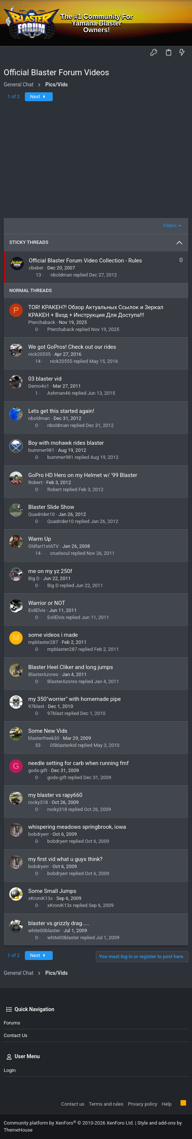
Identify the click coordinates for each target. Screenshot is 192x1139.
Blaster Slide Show (51, 507)
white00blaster (44, 930)
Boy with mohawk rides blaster (66, 443)
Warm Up (39, 539)
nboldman (61, 274)
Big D (33, 578)
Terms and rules (106, 1104)
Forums (12, 1023)
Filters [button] (170, 225)
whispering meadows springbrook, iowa (77, 827)
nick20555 (39, 354)
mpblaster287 (43, 642)
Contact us (15, 1035)
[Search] (181, 23)
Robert (35, 482)
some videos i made (53, 635)
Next (39, 96)
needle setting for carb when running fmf (78, 763)
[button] (11, 53)
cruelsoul (60, 553)
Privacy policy (142, 1104)
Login (10, 1070)
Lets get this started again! (61, 411)
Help (167, 1104)
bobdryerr (38, 834)
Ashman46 (59, 393)
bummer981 (41, 450)
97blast (36, 706)
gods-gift (38, 770)
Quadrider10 (41, 514)
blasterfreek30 (43, 738)
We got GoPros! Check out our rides (72, 347)
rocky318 (38, 802)
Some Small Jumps (52, 891)
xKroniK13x (40, 898)
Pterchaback (41, 322)
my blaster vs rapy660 (55, 795)
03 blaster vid (45, 378)
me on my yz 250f (50, 571)
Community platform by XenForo (69, 1123)
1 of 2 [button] (13, 96)
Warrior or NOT (46, 603)
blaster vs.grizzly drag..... (59, 923)
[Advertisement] (96, 162)
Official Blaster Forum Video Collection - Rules (85, 260)
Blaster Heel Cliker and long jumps (70, 667)
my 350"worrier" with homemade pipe (74, 699)
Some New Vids (47, 731)
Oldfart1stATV (43, 546)
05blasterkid (63, 745)
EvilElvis (37, 610)
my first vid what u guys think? (65, 859)
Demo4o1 (38, 386)
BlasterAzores (43, 674)
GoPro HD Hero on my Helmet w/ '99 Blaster (82, 475)
